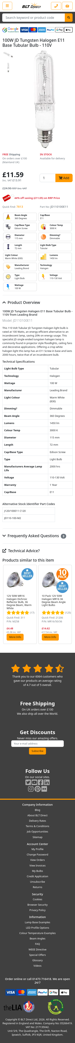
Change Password (37, 854)
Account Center (37, 844)
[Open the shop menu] (7, 6)
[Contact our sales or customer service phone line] (56, 6)
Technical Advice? (21, 550)
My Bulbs (37, 871)
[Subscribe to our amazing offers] (37, 743)
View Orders (37, 860)
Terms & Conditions (37, 826)
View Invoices (37, 865)
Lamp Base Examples (37, 922)
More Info (15, 637)
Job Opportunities (37, 831)
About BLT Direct (37, 815)
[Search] (69, 17)
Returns (37, 887)
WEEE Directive (37, 949)
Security (37, 894)
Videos (38, 965)
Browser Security (37, 904)
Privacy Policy (37, 910)
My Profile (37, 849)
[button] (69, 604)
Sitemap (37, 837)
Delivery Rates (37, 820)
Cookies (37, 899)
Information (37, 917)
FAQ (37, 944)
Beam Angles (37, 938)
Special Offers (37, 955)
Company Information (37, 804)
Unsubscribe (37, 881)
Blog (37, 810)
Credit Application (37, 876)
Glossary (37, 960)
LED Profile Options (37, 927)
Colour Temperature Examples (37, 933)
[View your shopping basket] (67, 6)
